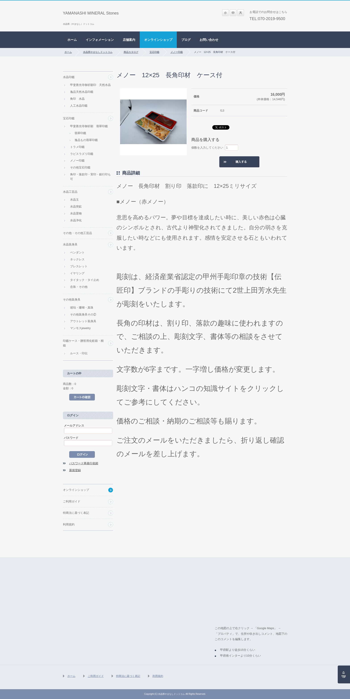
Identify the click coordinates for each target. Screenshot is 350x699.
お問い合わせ (209, 39)
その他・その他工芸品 (77, 233)
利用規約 (69, 524)
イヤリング (77, 273)
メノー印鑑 (177, 52)
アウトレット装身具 (83, 321)
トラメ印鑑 (77, 147)
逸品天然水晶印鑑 (81, 91)
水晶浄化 (76, 220)
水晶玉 (74, 199)
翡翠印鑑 (80, 133)
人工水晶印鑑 (79, 105)
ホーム (72, 39)
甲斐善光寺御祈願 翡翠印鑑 (89, 126)
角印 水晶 (77, 98)
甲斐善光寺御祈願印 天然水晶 (90, 85)
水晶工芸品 (70, 191)
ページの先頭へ (344, 674)
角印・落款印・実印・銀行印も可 (90, 177)
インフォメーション (100, 39)
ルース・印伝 (79, 353)
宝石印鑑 (154, 52)
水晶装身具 (70, 244)
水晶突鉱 (76, 206)
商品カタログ (131, 52)
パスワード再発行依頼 (83, 463)
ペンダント (77, 252)
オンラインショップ (158, 39)
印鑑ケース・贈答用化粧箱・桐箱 (83, 343)
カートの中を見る (82, 397)
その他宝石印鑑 (80, 167)
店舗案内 (129, 39)
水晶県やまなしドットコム (97, 52)
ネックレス (77, 259)
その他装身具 (71, 299)
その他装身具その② (83, 314)
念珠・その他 (79, 286)
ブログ (186, 39)
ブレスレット (79, 266)
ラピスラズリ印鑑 (81, 154)
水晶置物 (76, 213)
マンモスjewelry (80, 328)
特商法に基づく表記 (76, 512)
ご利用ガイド (71, 501)
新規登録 (75, 470)
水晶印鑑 (69, 77)
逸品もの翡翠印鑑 (86, 140)
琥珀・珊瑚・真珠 (81, 307)
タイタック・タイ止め (84, 280)
